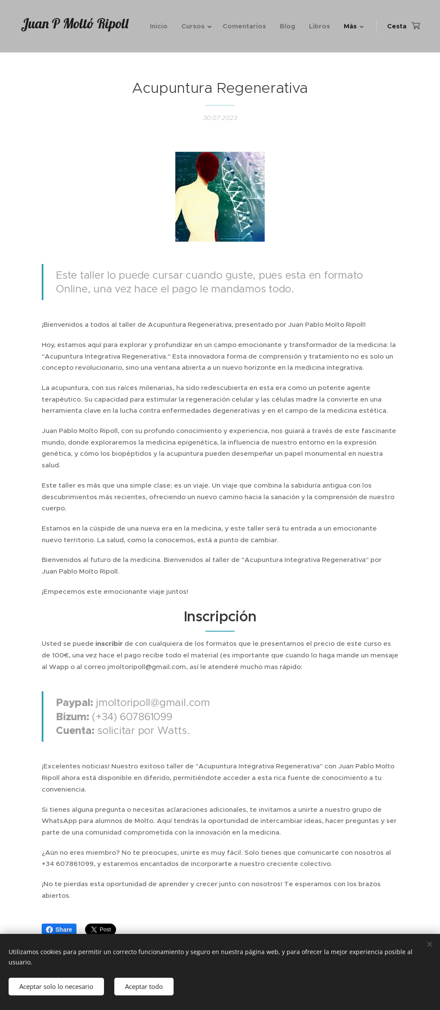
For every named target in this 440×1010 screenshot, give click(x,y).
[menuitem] (161, 26)
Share (59, 929)
